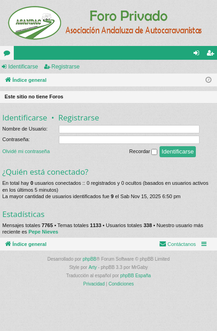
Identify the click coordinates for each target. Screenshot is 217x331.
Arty (93, 267)
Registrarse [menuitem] (212, 55)
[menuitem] (177, 244)
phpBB (90, 259)
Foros (9, 55)
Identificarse (23, 66)
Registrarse (65, 66)
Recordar (143, 151)
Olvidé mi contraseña (26, 151)
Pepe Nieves (43, 231)
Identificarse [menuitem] (198, 55)
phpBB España (135, 275)
